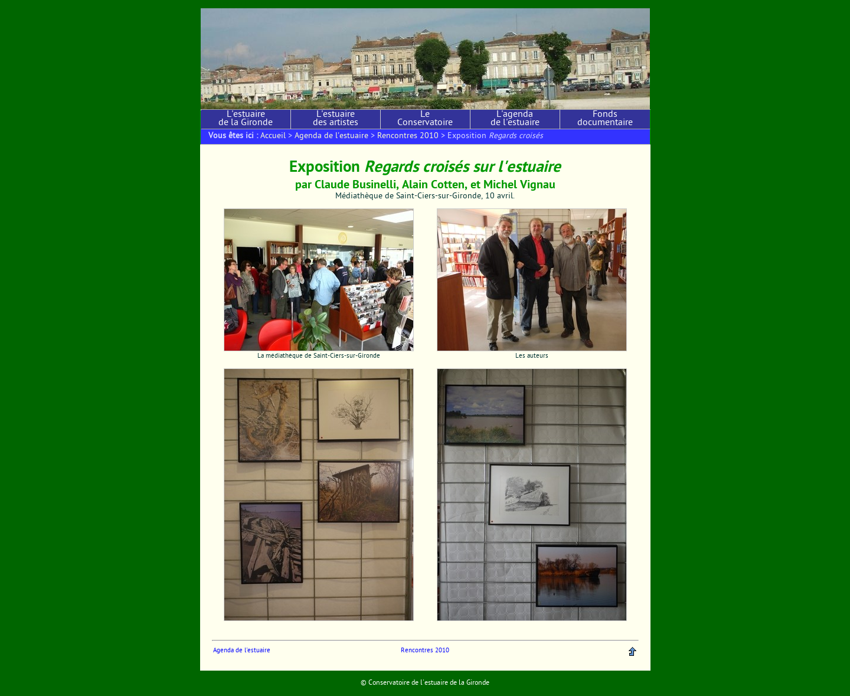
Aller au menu (264, 4)
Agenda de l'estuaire (331, 136)
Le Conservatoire (425, 119)
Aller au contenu (222, 4)
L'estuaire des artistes (335, 119)
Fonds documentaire (605, 119)
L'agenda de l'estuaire (515, 119)
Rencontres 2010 (408, 136)
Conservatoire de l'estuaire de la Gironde (428, 683)
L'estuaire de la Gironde (245, 119)
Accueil (273, 136)
